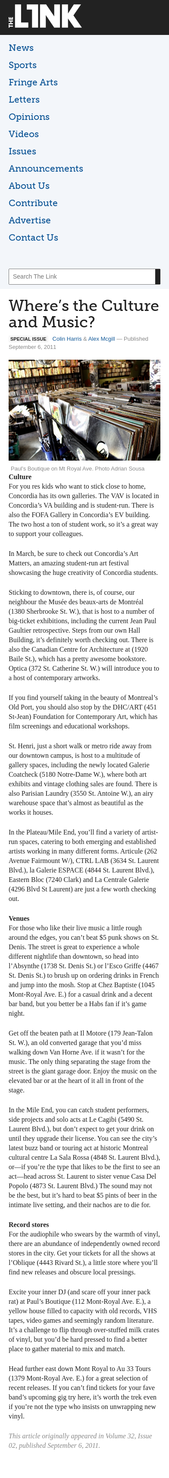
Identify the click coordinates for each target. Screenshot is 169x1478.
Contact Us (33, 237)
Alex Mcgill (101, 339)
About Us (29, 185)
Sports (23, 65)
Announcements (46, 168)
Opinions (29, 116)
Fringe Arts (33, 82)
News (21, 47)
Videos (24, 134)
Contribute (33, 203)
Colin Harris (67, 339)
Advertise (30, 220)
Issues (22, 151)
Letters (24, 99)
